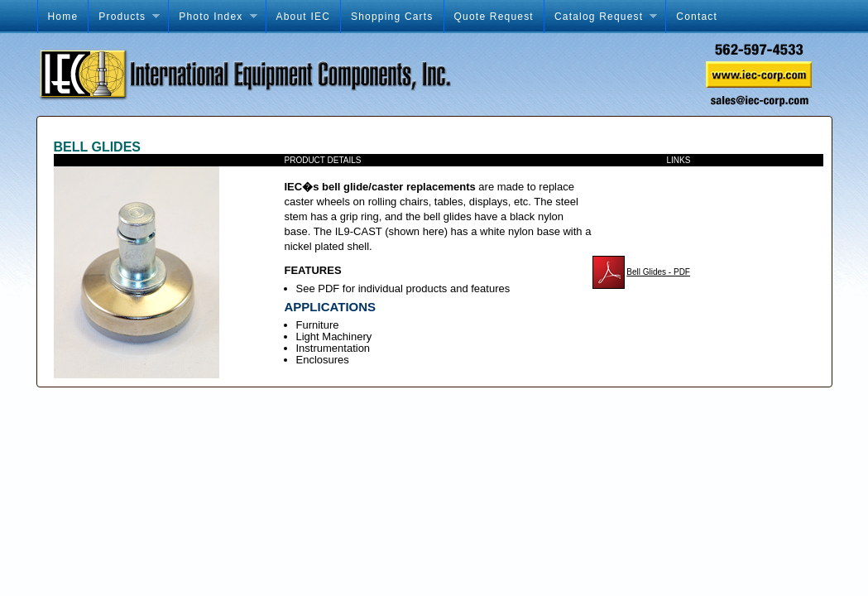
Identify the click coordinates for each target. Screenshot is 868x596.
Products (124, 16)
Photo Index (212, 16)
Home (63, 16)
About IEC (303, 16)
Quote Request (494, 16)
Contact (696, 16)
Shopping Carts (392, 16)
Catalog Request (600, 16)
